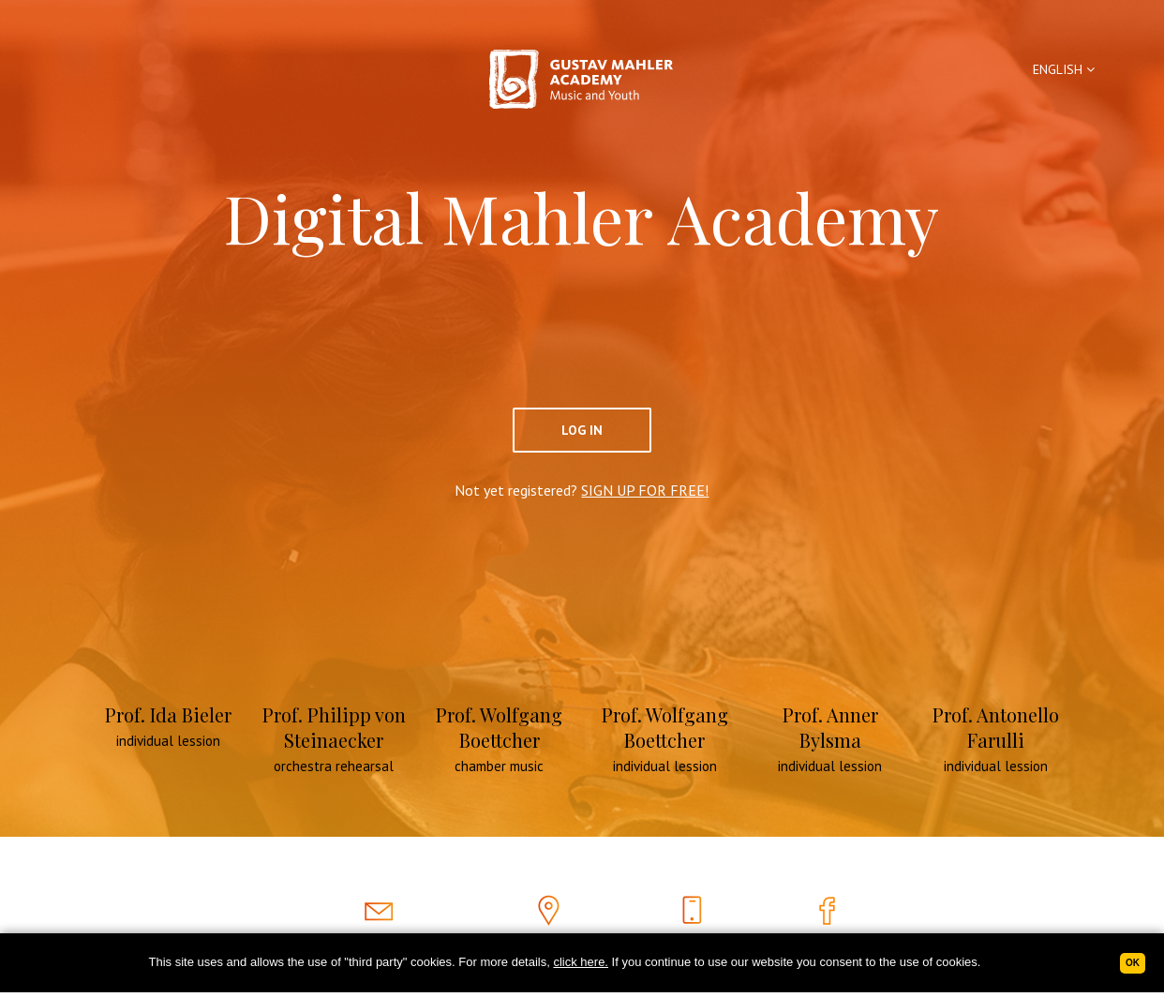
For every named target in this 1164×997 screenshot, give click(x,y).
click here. (580, 962)
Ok (1133, 963)
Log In (582, 430)
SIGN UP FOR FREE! (645, 490)
